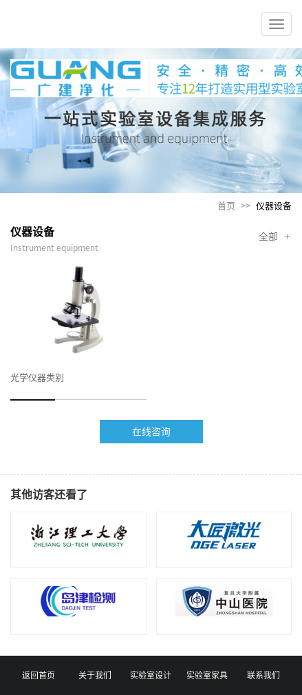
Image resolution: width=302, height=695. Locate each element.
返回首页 (38, 675)
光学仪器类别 (37, 377)
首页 (226, 205)
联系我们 (263, 675)
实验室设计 (150, 675)
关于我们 (94, 675)
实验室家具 (207, 675)
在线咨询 (151, 431)
